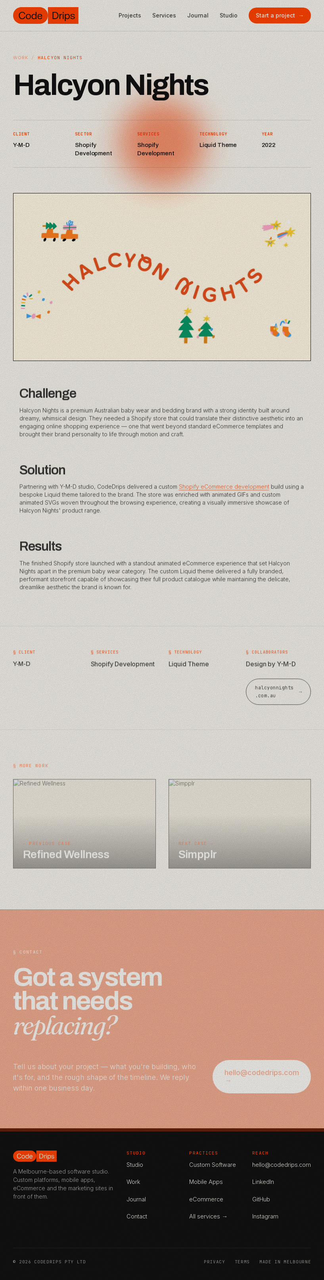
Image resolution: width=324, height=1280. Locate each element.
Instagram (265, 1216)
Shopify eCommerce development (224, 493)
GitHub (261, 1199)
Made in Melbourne (285, 1262)
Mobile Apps (206, 1181)
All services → (208, 1216)
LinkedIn (263, 1181)
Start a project (280, 15)
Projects (130, 15)
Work (20, 57)
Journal (198, 15)
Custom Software (212, 1164)
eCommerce (206, 1199)
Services (164, 15)
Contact (137, 1216)
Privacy (214, 1262)
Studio (229, 15)
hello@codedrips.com (281, 1164)
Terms (242, 1262)
